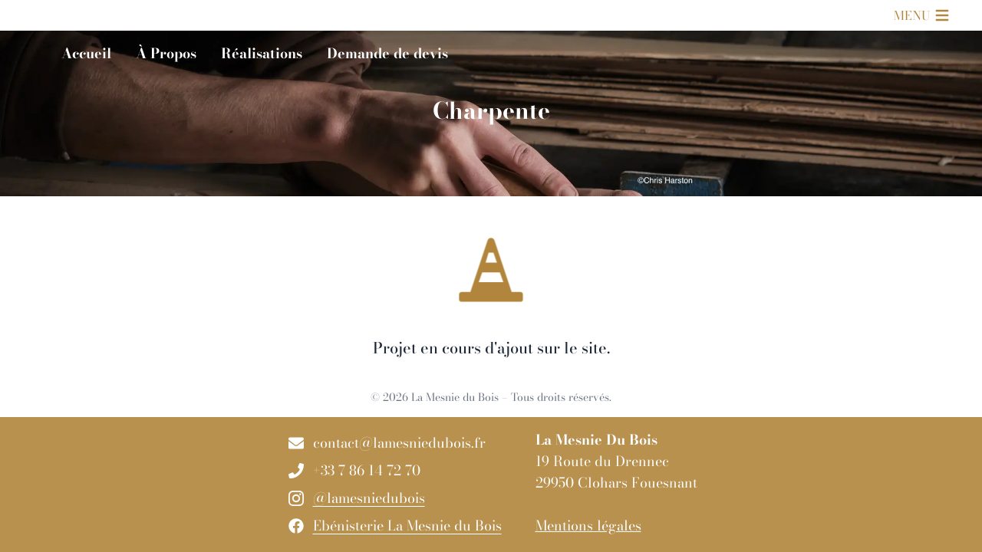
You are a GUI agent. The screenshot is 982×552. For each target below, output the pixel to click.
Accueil (86, 53)
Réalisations (261, 53)
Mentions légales (588, 525)
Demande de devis (387, 53)
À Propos (166, 53)
